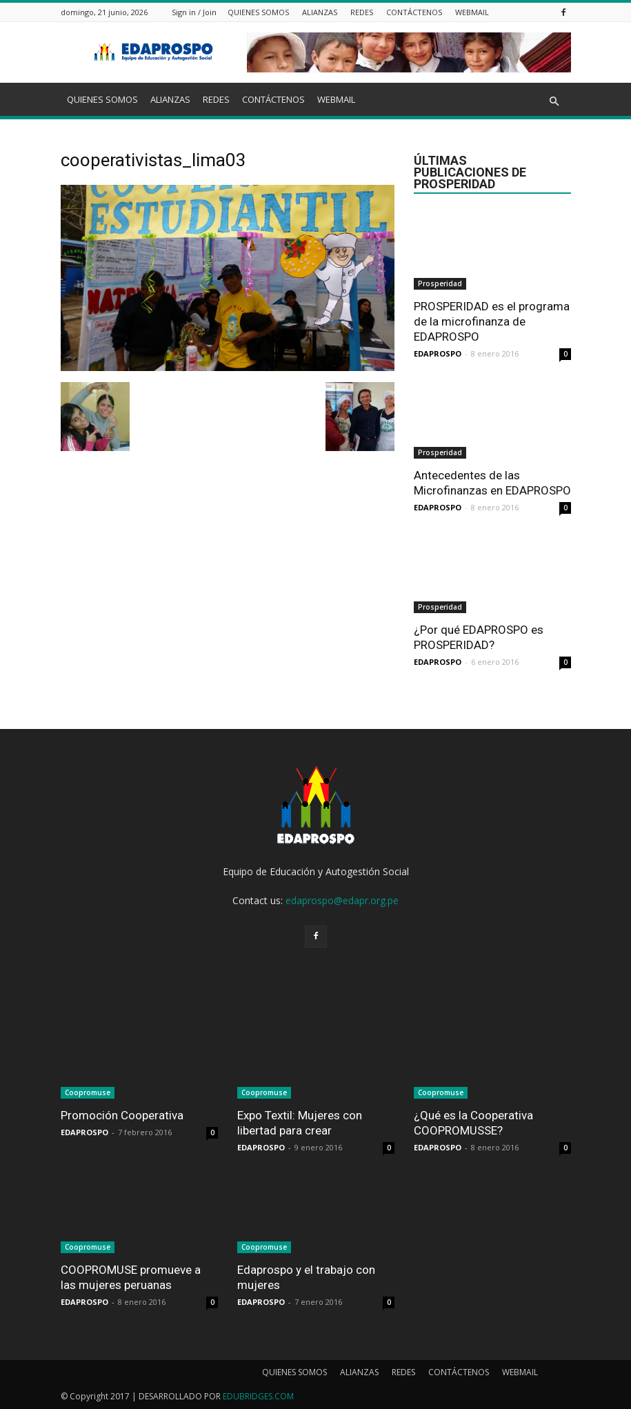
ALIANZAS (319, 12)
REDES (361, 12)
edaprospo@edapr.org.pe (342, 900)
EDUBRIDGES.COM (258, 1396)
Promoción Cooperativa (122, 1115)
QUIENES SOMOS (258, 12)
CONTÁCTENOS (414, 12)
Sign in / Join (194, 12)
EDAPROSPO (437, 353)
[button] (554, 101)
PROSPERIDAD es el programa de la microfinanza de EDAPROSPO (492, 321)
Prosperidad (440, 283)
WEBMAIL (472, 12)
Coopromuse (87, 1092)
